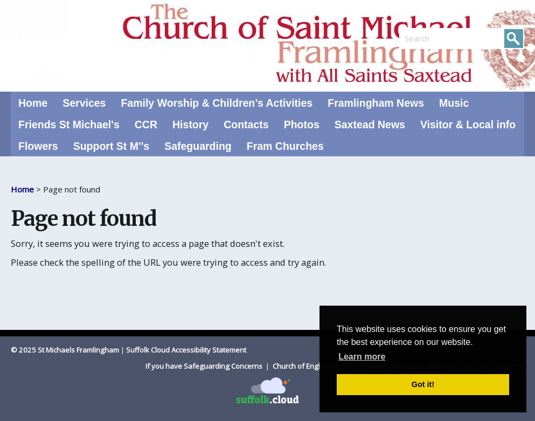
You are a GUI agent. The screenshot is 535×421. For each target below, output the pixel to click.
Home (32, 103)
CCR (146, 124)
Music (454, 103)
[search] (430, 38)
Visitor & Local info (468, 124)
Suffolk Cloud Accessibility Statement (186, 350)
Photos (301, 124)
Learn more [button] (361, 356)
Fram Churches (285, 146)
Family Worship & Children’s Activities (216, 103)
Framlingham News (376, 103)
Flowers (38, 146)
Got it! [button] (423, 384)
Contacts (246, 124)
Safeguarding (198, 146)
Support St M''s (111, 146)
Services (84, 103)
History (190, 124)
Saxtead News (370, 124)
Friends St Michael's (69, 124)
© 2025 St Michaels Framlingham (65, 350)
